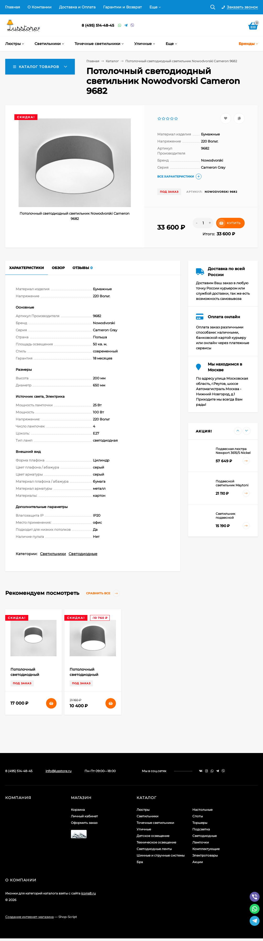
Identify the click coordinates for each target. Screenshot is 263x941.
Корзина (78, 810)
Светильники (53, 553)
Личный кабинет (84, 816)
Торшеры (199, 823)
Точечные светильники (155, 823)
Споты (197, 816)
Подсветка (201, 829)
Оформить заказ (84, 823)
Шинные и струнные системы (160, 855)
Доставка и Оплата (77, 7)
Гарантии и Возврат (122, 7)
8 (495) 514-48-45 (98, 25)
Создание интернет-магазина (29, 917)
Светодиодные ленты (154, 849)
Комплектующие (206, 849)
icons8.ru (88, 893)
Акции (197, 862)
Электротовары (205, 855)
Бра (140, 862)
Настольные (202, 810)
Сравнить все (103, 593)
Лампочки (200, 842)
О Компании (39, 7)
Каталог (112, 61)
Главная (12, 7)
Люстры (143, 810)
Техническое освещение (156, 842)
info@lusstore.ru (58, 771)
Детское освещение (153, 836)
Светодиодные (83, 553)
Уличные (144, 829)
